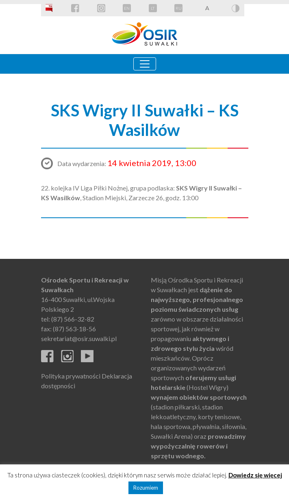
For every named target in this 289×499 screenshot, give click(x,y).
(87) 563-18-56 (74, 329)
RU (179, 8)
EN (127, 8)
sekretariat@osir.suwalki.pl (79, 338)
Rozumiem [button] (145, 487)
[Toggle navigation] (144, 63)
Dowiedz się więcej (255, 475)
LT (152, 8)
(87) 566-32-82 (72, 319)
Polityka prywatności (70, 376)
